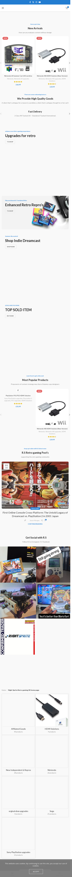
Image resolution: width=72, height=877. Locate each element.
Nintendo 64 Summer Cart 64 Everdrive (18, 76)
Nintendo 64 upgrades (21, 79)
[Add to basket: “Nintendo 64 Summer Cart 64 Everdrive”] (18, 71)
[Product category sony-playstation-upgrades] (18, 696)
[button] (69, 63)
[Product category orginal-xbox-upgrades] (18, 684)
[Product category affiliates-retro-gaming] (18, 629)
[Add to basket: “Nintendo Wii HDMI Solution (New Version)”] (52, 71)
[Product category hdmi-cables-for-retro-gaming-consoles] (52, 643)
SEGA (33, 437)
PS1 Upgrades (16, 330)
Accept (36, 871)
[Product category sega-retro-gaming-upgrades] (52, 684)
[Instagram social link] (36, 2)
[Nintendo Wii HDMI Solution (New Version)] (52, 55)
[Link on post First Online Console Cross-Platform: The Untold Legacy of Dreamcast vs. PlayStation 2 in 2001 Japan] (35, 414)
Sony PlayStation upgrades (13, 328)
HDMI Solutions (26, 330)
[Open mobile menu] (3, 8)
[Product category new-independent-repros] (18, 671)
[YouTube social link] (40, 2)
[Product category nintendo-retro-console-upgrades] (52, 670)
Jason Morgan (35, 450)
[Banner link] (35, 151)
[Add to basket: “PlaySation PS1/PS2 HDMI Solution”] (18, 319)
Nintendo (10, 79)
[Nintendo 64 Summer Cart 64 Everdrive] (18, 55)
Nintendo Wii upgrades (53, 79)
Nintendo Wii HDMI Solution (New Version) (52, 76)
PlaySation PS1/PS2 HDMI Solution (18, 325)
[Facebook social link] (30, 2)
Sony (37, 437)
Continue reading (35, 453)
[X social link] (33, 2)
